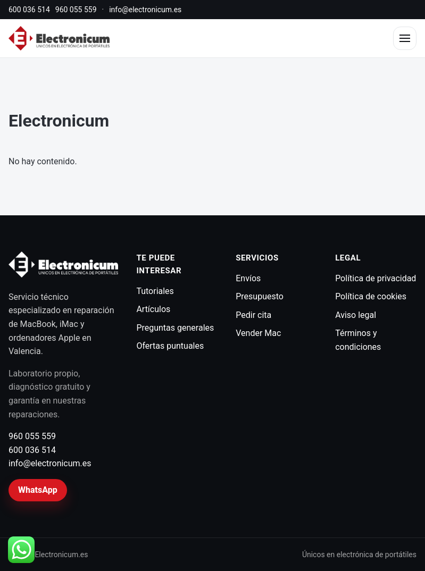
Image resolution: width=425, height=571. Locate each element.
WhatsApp (37, 490)
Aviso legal (355, 315)
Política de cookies (370, 296)
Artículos (153, 309)
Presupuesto (260, 296)
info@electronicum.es (145, 9)
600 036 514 (29, 9)
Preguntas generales (175, 328)
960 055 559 (76, 9)
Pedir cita (253, 315)
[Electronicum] (59, 38)
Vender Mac (258, 333)
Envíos (248, 278)
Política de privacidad (375, 278)
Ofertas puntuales (170, 346)
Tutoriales (154, 291)
